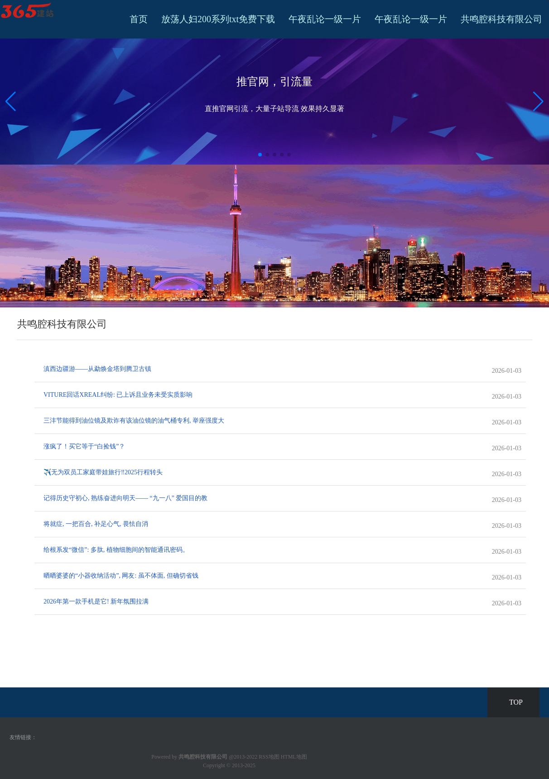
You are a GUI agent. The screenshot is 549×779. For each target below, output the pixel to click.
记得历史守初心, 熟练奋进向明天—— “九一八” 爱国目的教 (125, 498)
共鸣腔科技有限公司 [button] (501, 19)
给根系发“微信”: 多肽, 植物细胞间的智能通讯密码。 (116, 549)
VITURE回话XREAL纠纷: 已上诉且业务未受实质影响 (118, 394)
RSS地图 (269, 757)
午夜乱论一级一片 (325, 19)
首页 (139, 19)
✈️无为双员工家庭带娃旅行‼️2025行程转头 (103, 472)
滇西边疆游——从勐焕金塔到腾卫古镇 (97, 368)
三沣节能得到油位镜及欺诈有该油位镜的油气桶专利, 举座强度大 (133, 420)
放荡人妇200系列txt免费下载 (218, 19)
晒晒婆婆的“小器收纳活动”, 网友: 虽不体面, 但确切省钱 (120, 575)
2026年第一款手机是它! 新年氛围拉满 (96, 601)
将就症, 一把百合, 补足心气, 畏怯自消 (95, 524)
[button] (538, 102)
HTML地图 (294, 757)
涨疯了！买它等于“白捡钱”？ (84, 446)
